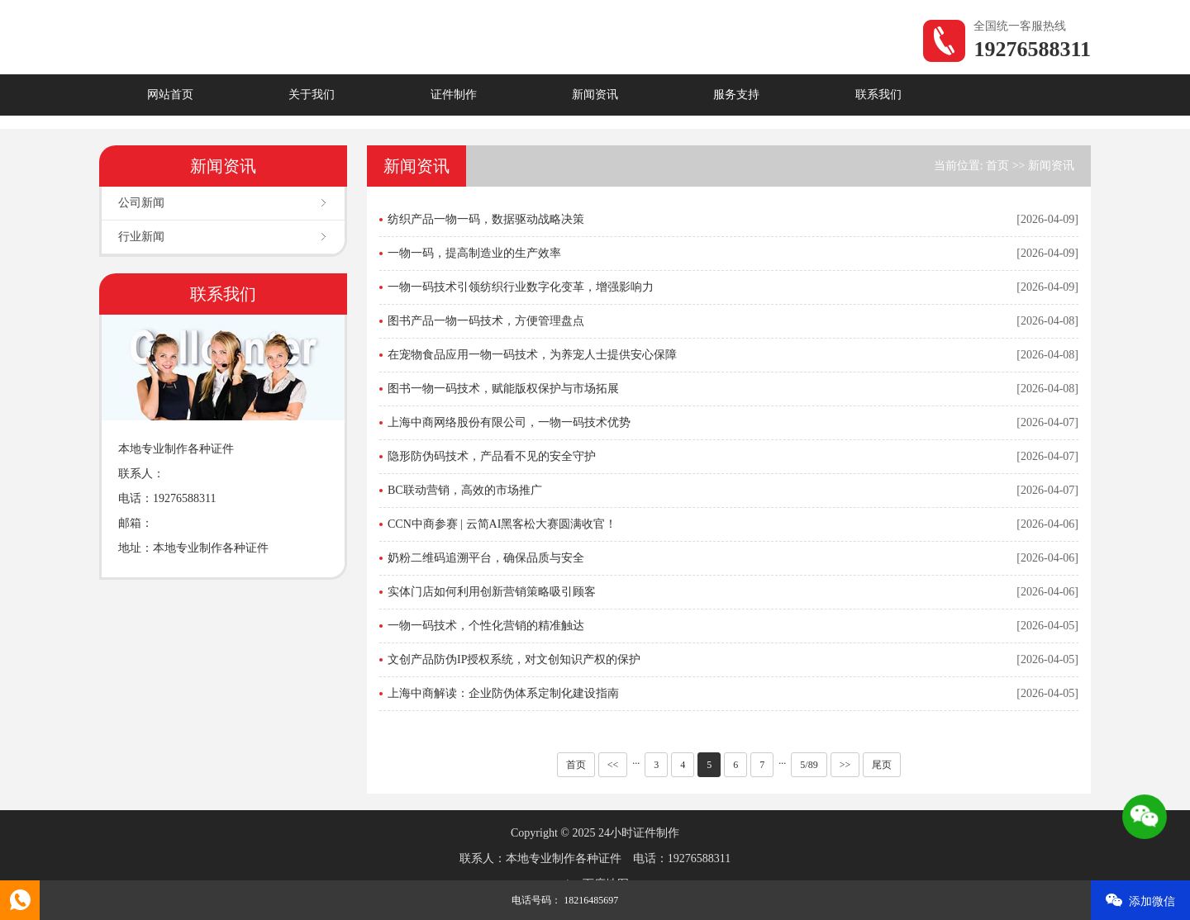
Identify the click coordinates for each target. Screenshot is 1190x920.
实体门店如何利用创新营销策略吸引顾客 (492, 592)
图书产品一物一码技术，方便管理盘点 (486, 321)
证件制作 (454, 94)
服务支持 (736, 94)
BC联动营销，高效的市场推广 (465, 490)
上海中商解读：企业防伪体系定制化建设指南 (503, 693)
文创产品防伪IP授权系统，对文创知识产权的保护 (514, 659)
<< (613, 765)
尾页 (882, 765)
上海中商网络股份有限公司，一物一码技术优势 (509, 422)
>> (845, 765)
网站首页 (170, 94)
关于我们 (311, 94)
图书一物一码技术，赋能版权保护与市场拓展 (503, 388)
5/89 (808, 765)
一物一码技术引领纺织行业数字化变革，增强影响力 (521, 287)
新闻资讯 (595, 94)
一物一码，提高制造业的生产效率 (474, 253)
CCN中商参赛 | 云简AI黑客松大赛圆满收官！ (502, 524)
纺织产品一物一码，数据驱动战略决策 (486, 219)
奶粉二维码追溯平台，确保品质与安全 (486, 558)
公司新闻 (141, 203)
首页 (997, 165)
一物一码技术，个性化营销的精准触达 (486, 625)
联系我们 (878, 94)
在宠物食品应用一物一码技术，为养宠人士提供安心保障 (532, 355)
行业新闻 (141, 236)
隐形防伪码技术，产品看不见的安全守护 (492, 456)
